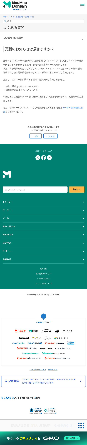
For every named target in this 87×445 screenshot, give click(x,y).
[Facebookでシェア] (43, 157)
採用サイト (53, 369)
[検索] (43, 21)
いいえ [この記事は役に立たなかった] (51, 136)
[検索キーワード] (35, 189)
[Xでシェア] (37, 157)
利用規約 (43, 269)
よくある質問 (18, 17)
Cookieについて (43, 279)
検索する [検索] (76, 189)
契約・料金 (29, 17)
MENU (82, 5)
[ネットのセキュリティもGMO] (43, 438)
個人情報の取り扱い (43, 274)
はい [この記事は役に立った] (37, 136)
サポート (6, 17)
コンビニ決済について (43, 283)
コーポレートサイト (38, 369)
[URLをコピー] (49, 157)
